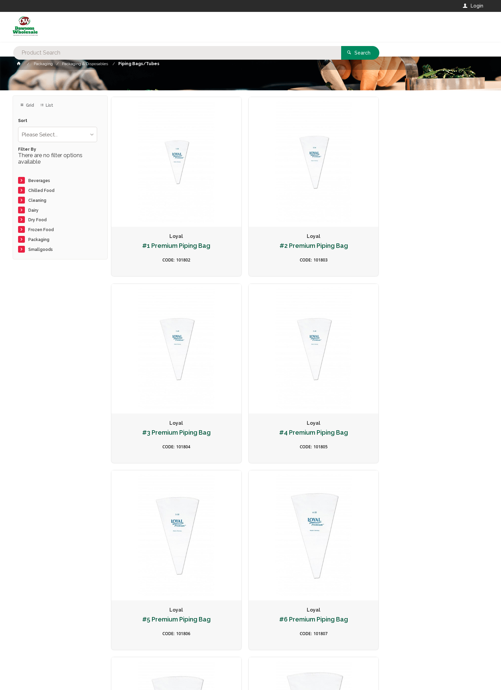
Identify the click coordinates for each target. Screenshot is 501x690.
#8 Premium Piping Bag (441, 346)
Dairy (33, 210)
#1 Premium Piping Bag (155, 202)
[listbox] (57, 134)
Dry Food (37, 219)
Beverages (39, 180)
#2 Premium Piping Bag (250, 202)
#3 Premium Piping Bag (346, 202)
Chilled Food (41, 190)
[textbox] (223, 27)
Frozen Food (41, 229)
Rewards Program (363, 650)
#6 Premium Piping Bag (250, 346)
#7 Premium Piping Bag (346, 346)
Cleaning (37, 200)
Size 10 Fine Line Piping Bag (346, 495)
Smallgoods (40, 249)
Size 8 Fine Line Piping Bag (250, 491)
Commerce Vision (52, 675)
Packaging (38, 239)
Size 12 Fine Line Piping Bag (441, 495)
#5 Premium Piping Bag (155, 346)
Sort (22, 121)
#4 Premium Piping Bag (441, 202)
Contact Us (31, 646)
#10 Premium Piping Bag (155, 491)
